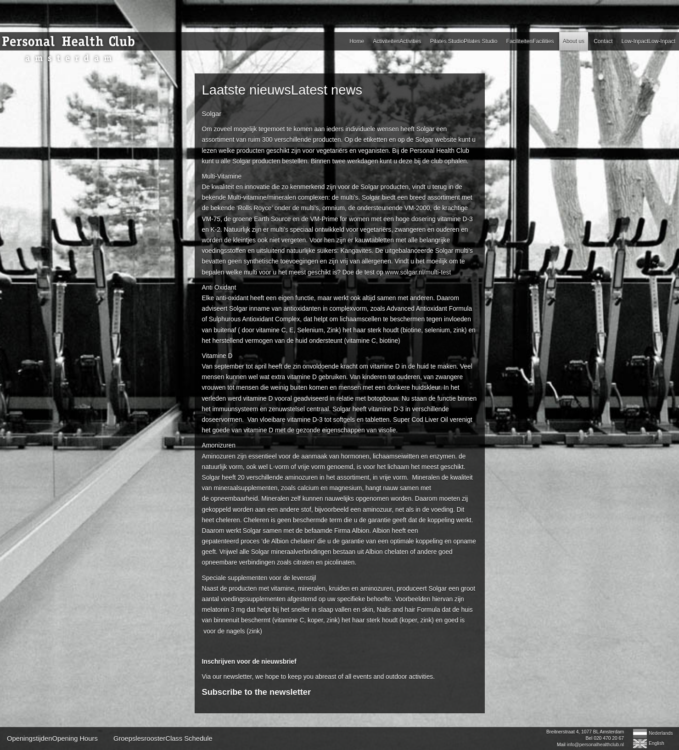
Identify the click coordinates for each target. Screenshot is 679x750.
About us (573, 41)
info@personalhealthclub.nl (595, 744)
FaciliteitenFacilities (530, 41)
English (656, 743)
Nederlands (661, 733)
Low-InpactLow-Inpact (648, 41)
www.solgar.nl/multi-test (418, 272)
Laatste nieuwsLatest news (282, 90)
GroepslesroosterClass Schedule (163, 738)
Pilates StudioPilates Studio (464, 41)
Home (356, 41)
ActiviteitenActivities (397, 41)
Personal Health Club (71, 50)
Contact (603, 41)
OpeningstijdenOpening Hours (52, 738)
